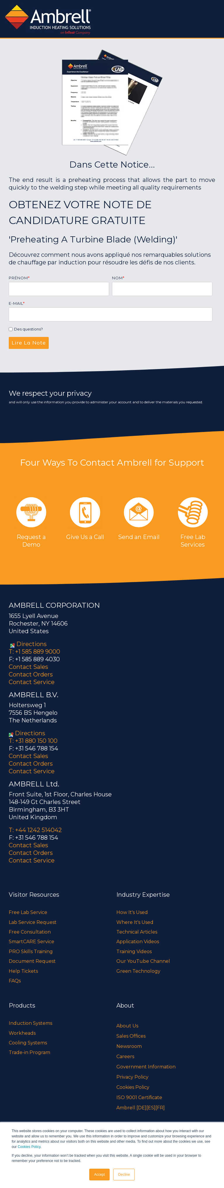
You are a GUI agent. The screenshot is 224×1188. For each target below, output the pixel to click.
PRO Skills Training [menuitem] (31, 951)
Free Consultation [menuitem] (30, 932)
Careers (125, 1056)
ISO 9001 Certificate (139, 1097)
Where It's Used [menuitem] (134, 922)
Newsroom (129, 1046)
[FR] (160, 1107)
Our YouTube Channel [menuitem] (143, 961)
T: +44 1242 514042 (35, 830)
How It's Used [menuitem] (132, 912)
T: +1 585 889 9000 (34, 651)
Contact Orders (31, 674)
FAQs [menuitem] (15, 981)
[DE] (141, 1107)
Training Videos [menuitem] (134, 951)
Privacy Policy (132, 1077)
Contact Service (32, 682)
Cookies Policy (29, 1147)
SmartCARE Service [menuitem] (31, 941)
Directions (31, 644)
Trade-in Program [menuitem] (29, 1052)
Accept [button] (99, 1174)
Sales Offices (131, 1036)
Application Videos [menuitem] (137, 941)
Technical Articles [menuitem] (136, 932)
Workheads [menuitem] (22, 1033)
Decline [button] (124, 1174)
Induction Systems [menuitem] (30, 1023)
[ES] (150, 1107)
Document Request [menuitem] (32, 961)
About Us (127, 1026)
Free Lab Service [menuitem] (28, 912)
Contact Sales (28, 666)
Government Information (146, 1067)
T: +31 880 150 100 (33, 740)
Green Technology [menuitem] (138, 971)
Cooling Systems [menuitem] (28, 1043)
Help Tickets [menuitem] (23, 971)
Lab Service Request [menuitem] (33, 922)
